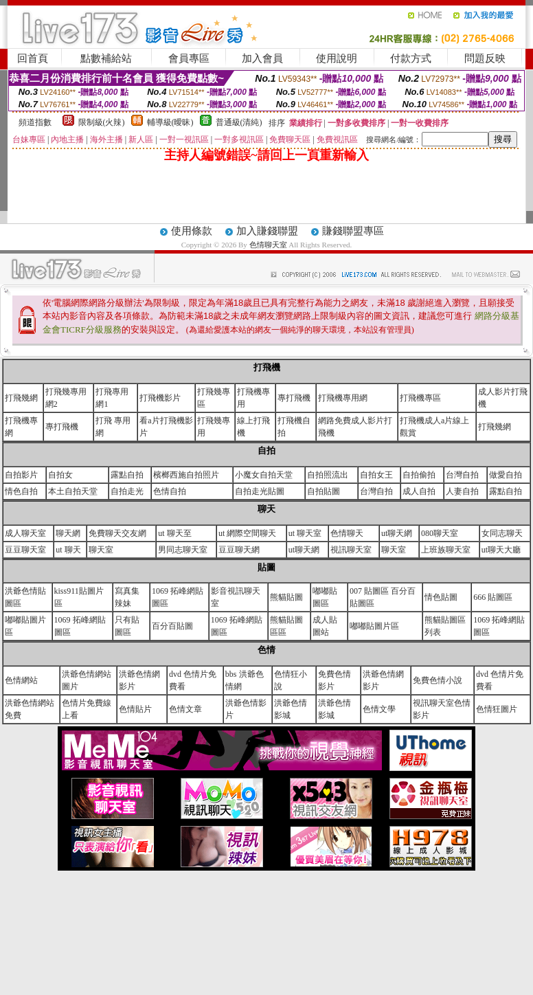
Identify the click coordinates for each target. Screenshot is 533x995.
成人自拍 (418, 491)
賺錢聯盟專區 (353, 230)
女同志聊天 (502, 533)
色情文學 (379, 709)
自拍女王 (376, 475)
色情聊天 (346, 533)
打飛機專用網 (342, 398)
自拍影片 (21, 475)
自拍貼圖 (323, 491)
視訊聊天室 (351, 550)
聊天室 (101, 550)
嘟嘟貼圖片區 (374, 626)
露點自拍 (127, 475)
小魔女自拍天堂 (264, 475)
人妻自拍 (462, 491)
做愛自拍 (505, 475)
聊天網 (68, 533)
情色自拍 (21, 491)
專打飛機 (293, 398)
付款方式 (410, 58)
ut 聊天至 (174, 533)
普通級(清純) (239, 122)
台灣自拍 (462, 475)
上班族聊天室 (445, 550)
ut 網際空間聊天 (247, 533)
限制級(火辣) (101, 122)
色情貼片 (135, 709)
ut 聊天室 (304, 533)
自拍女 (60, 475)
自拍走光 (127, 491)
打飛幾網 (21, 398)
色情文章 (185, 709)
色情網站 (21, 680)
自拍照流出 (327, 475)
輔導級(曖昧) (170, 122)
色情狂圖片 (496, 709)
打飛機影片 (160, 398)
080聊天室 (439, 533)
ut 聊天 (68, 550)
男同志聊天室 (182, 550)
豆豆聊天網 (239, 550)
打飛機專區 (420, 398)
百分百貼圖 (172, 626)
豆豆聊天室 (25, 550)
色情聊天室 (269, 245)
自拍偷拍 (418, 475)
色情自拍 (169, 491)
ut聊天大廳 (501, 550)
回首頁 (32, 58)
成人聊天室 (25, 533)
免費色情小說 (437, 680)
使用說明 (336, 58)
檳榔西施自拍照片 (186, 475)
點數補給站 (106, 58)
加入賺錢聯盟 (267, 230)
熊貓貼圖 (286, 597)
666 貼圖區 (492, 597)
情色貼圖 (440, 597)
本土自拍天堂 (73, 491)
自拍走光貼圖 (259, 491)
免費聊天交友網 (117, 533)
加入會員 (262, 58)
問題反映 (485, 58)
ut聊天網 (396, 533)
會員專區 (188, 58)
